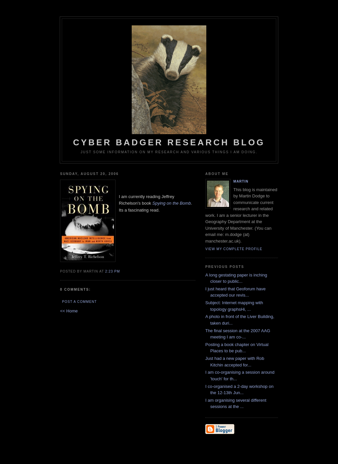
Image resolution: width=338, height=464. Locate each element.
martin (240, 181)
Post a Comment (79, 302)
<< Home (69, 310)
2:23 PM (112, 271)
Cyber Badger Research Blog (169, 86)
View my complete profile (233, 249)
